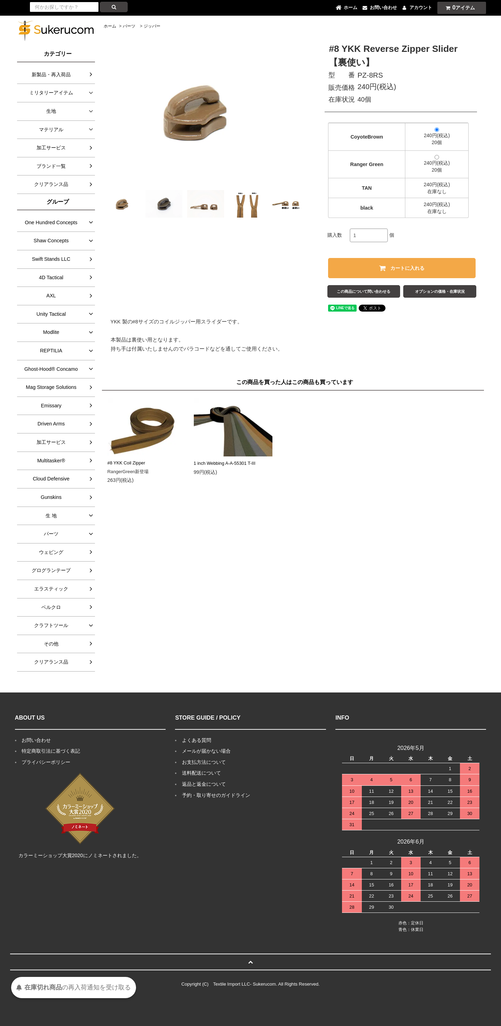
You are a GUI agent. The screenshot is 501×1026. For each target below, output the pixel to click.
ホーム (110, 26)
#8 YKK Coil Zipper (126, 462)
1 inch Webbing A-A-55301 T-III (224, 463)
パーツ (129, 26)
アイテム (459, 7)
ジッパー (152, 26)
